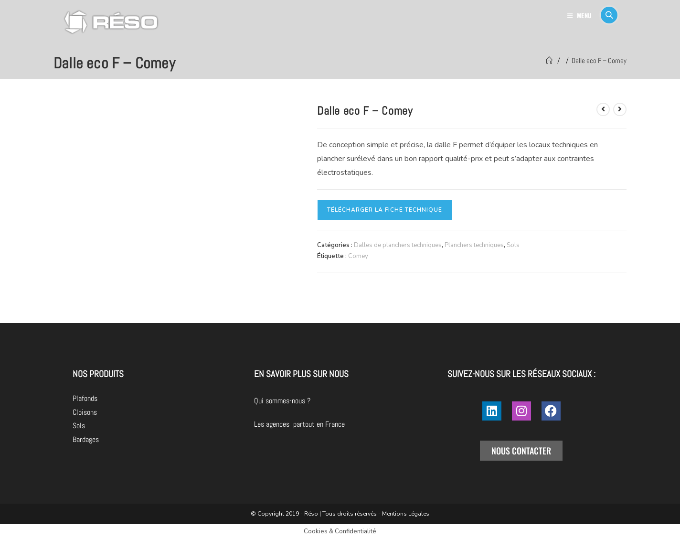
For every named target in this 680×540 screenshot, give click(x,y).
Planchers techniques (474, 245)
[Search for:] (605, 15)
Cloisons (85, 412)
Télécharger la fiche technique (384, 210)
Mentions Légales (405, 514)
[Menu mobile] (580, 15)
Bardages (86, 439)
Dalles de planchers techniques (398, 245)
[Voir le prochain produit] (620, 109)
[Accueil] (549, 60)
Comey (358, 256)
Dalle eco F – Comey (599, 60)
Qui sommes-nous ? (335, 401)
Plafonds (85, 398)
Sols (513, 245)
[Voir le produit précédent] (603, 109)
